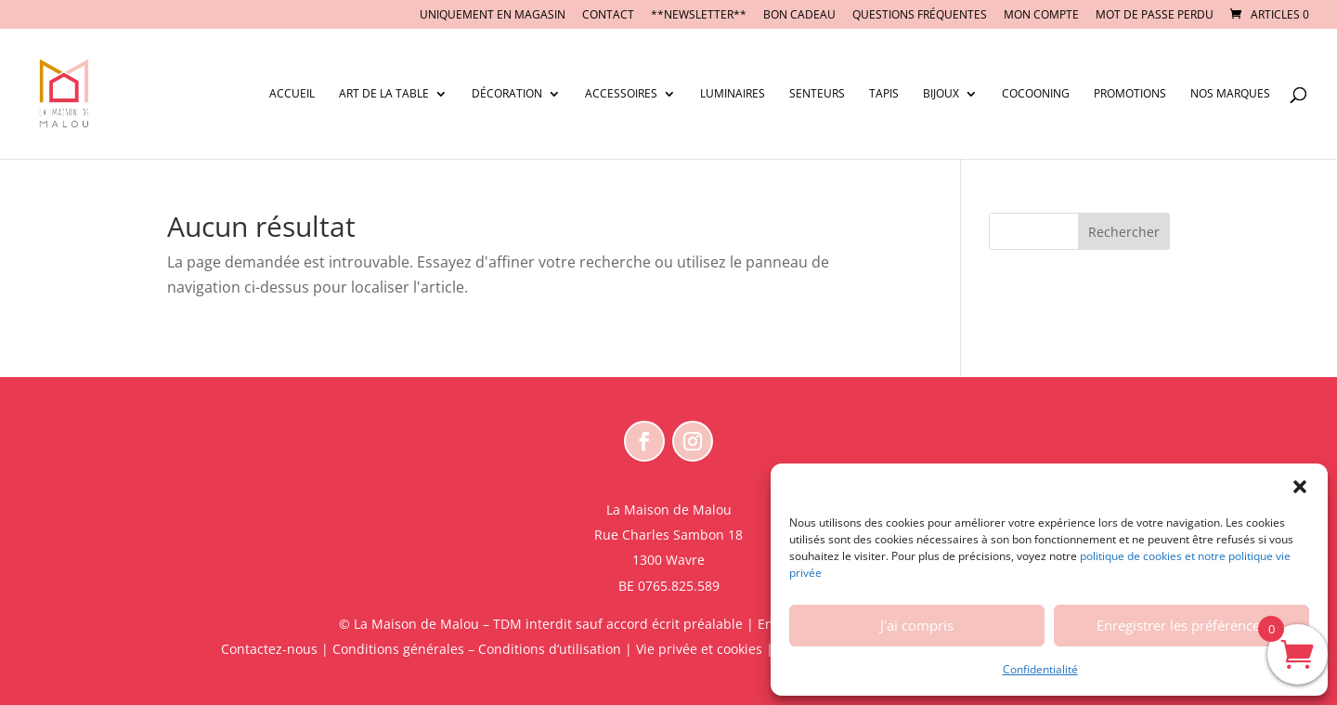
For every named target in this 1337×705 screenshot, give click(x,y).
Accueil (292, 94)
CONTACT (608, 15)
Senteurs (817, 94)
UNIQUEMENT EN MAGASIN (492, 15)
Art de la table (384, 94)
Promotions (1130, 94)
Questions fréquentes (919, 15)
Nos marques (1230, 94)
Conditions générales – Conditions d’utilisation (476, 649)
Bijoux (941, 94)
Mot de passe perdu (1155, 15)
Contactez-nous (269, 649)
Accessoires (621, 94)
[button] (1300, 486)
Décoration (507, 94)
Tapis (884, 94)
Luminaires (732, 94)
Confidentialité (1040, 669)
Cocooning (1036, 94)
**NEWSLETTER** (698, 15)
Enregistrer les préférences (1181, 625)
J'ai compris (917, 625)
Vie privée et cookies (699, 649)
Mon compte (1041, 15)
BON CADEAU (799, 15)
